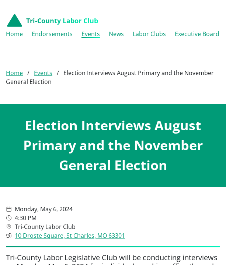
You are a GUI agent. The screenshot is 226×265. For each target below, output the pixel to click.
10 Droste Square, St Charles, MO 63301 (70, 226)
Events (43, 63)
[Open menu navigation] (214, 20)
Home (14, 63)
